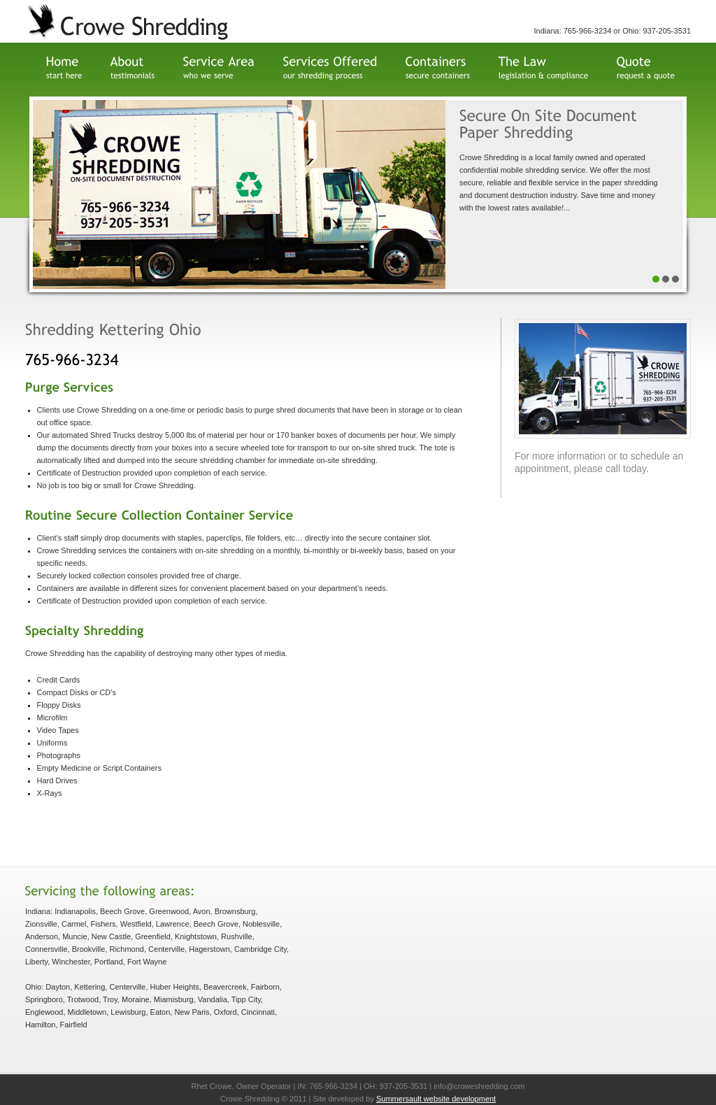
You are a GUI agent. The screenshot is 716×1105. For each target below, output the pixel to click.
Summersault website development (436, 1099)
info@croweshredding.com (479, 1086)
